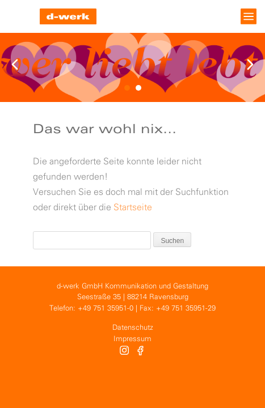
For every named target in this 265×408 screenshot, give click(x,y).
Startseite (132, 207)
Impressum (132, 339)
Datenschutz (132, 328)
